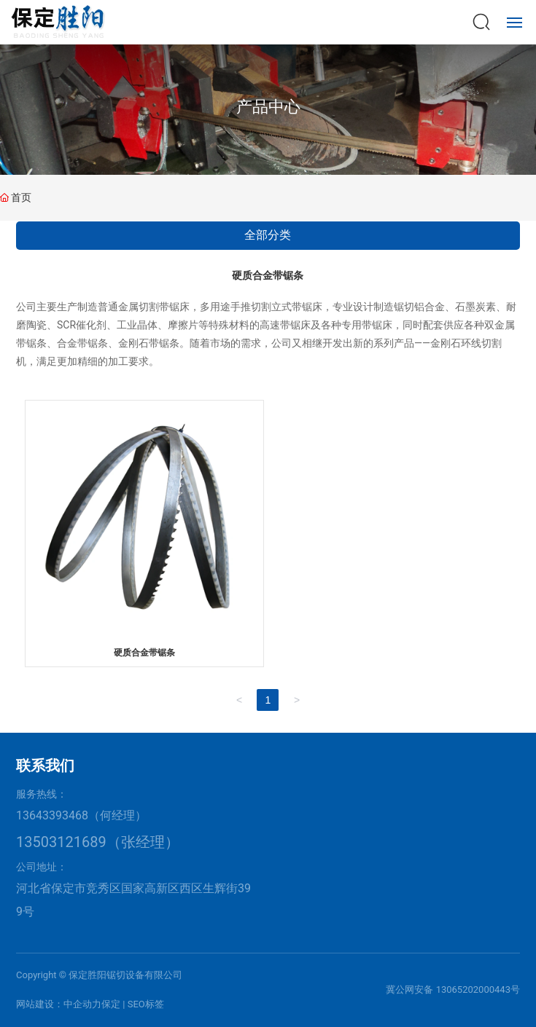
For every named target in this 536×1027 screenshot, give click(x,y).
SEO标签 (146, 1004)
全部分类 (267, 235)
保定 (110, 1004)
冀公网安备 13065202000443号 (453, 989)
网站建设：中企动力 (58, 1004)
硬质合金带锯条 (144, 653)
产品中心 (268, 107)
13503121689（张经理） (97, 842)
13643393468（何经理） (81, 815)
